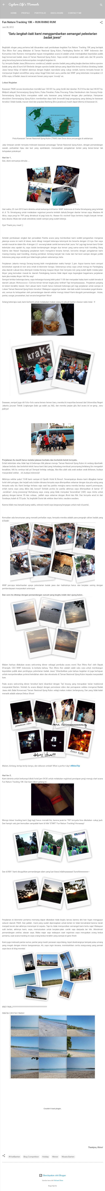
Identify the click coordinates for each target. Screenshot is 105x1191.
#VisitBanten (14, 1157)
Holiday (45, 1157)
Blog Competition (31, 1157)
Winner (55, 1157)
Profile (25, 13)
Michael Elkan (58, 1180)
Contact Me (74, 13)
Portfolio (40, 13)
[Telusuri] (101, 5)
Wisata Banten (68, 1157)
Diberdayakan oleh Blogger (52, 1175)
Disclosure (57, 13)
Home (14, 13)
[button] (101, 23)
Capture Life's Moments (24, 4)
